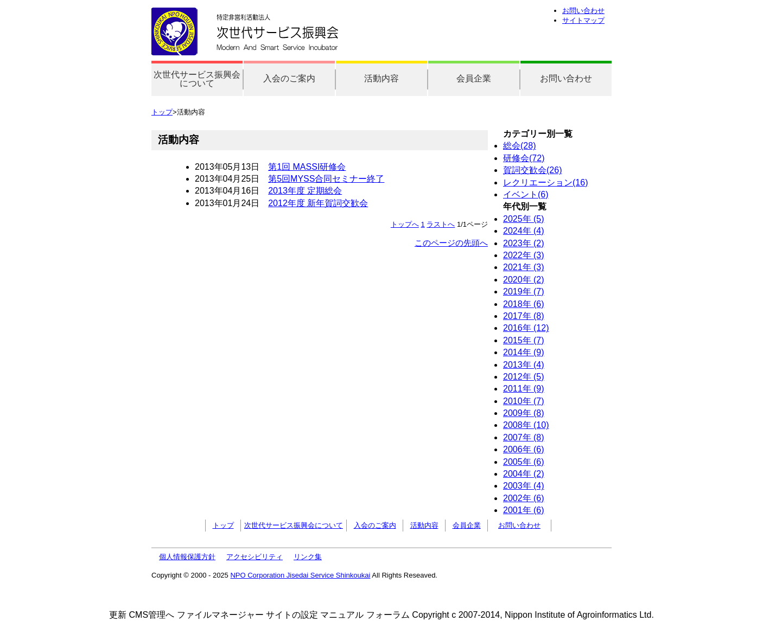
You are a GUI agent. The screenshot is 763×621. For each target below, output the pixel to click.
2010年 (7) (523, 401)
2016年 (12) (526, 327)
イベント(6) (526, 194)
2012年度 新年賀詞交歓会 (318, 203)
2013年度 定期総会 (305, 190)
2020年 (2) (523, 279)
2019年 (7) (523, 291)
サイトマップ (583, 20)
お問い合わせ (583, 11)
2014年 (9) (523, 352)
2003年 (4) (523, 485)
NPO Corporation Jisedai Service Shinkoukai (300, 575)
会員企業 (473, 78)
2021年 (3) (523, 267)
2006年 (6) (523, 449)
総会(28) (519, 145)
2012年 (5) (523, 376)
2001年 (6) (523, 510)
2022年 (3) (523, 255)
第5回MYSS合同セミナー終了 (326, 178)
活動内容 (381, 78)
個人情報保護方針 (187, 557)
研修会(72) (523, 158)
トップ (162, 112)
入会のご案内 (289, 78)
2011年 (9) (523, 388)
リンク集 (308, 557)
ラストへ (441, 224)
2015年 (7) (523, 340)
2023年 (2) (523, 243)
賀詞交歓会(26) (532, 170)
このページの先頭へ (451, 242)
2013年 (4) (523, 364)
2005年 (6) (523, 461)
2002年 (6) (523, 498)
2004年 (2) (523, 473)
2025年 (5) (523, 218)
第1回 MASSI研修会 (307, 166)
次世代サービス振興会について (197, 79)
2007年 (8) (523, 437)
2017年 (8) (523, 316)
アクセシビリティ (254, 557)
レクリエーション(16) (545, 182)
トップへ (405, 224)
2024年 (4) (523, 230)
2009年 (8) (523, 413)
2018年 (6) (523, 304)
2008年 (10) (526, 425)
